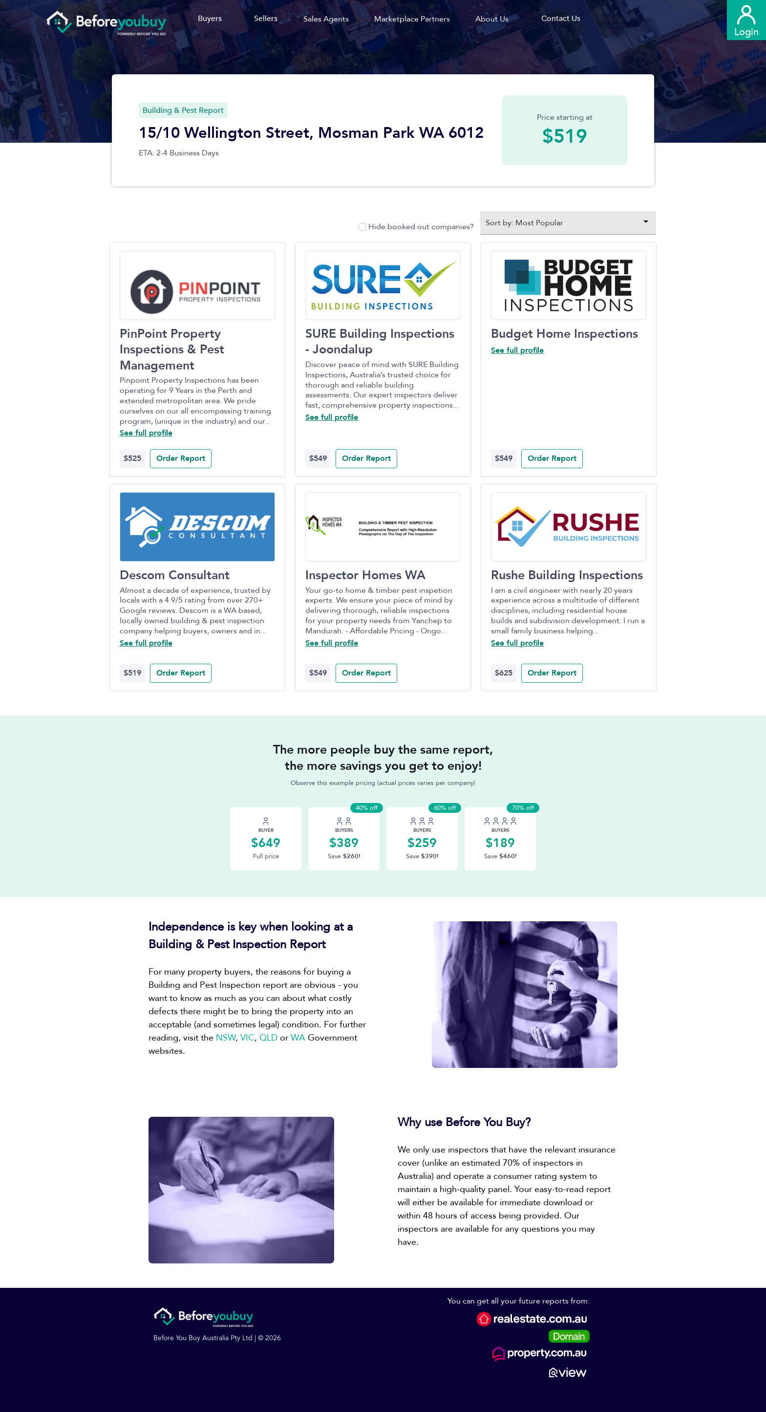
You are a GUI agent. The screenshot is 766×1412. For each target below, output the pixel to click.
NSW (225, 1038)
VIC (247, 1038)
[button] (329, 19)
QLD (268, 1038)
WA (298, 1038)
